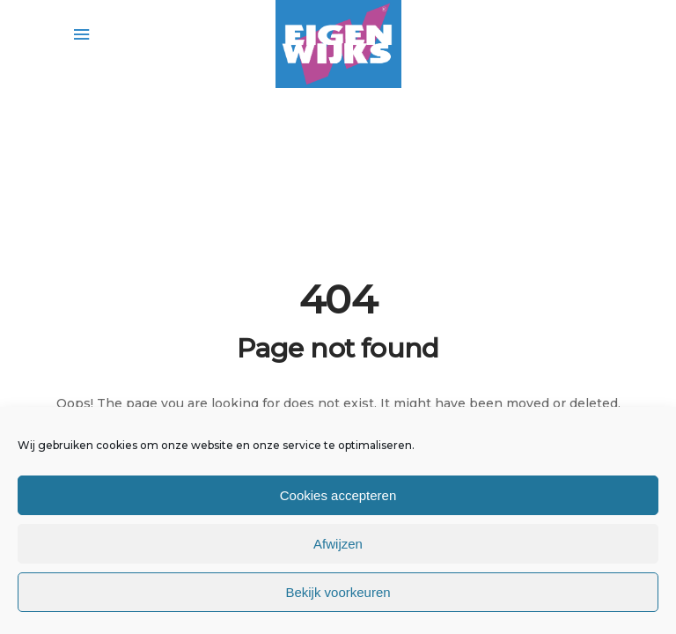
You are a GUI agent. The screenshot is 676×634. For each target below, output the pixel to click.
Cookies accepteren (338, 495)
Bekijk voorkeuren (337, 592)
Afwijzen (338, 543)
